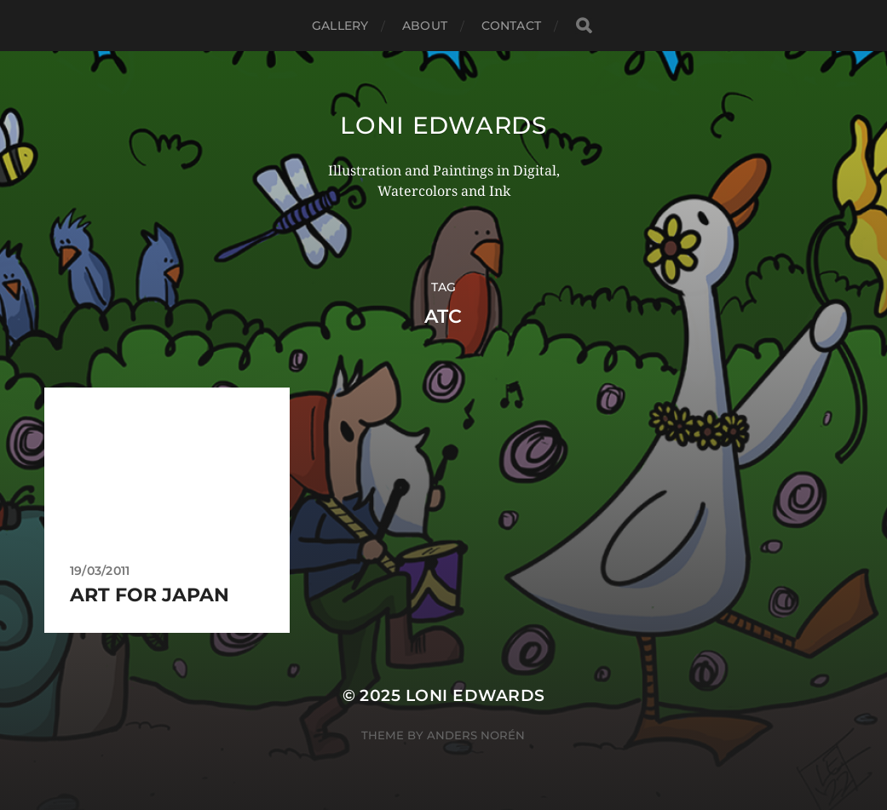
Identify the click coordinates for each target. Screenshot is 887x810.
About (424, 25)
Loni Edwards (443, 125)
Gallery (340, 25)
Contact (511, 25)
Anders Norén (476, 735)
